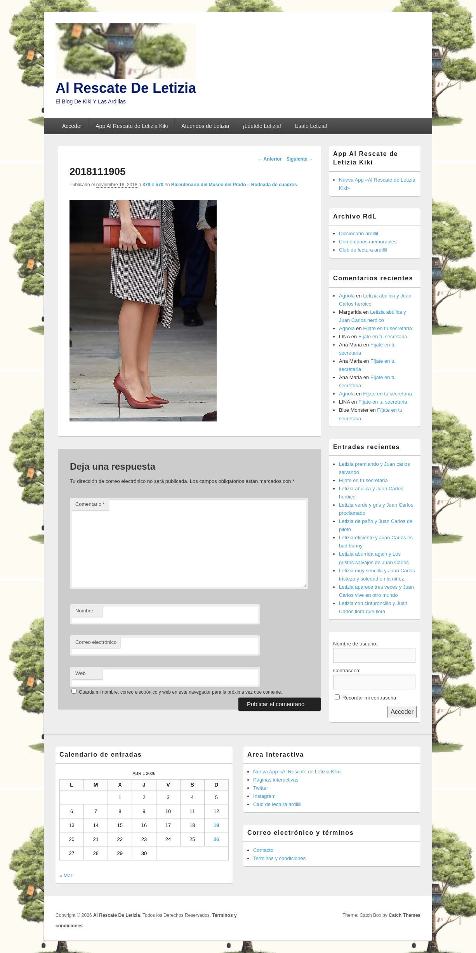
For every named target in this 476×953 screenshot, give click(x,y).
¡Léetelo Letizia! (262, 126)
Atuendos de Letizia (205, 126)
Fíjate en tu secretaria (387, 328)
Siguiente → (300, 159)
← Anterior (270, 159)
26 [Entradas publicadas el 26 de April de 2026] (216, 839)
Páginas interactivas (275, 780)
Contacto (263, 850)
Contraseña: (347, 670)
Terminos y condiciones (279, 858)
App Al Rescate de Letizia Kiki (132, 126)
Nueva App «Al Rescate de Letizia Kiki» (297, 772)
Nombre (84, 611)
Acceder (72, 126)
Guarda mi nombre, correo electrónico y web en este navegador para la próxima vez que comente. (180, 692)
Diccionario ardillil (358, 233)
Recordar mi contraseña (369, 698)
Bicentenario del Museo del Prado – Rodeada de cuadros (234, 184)
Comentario (90, 504)
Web (80, 673)
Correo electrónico (95, 642)
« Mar (65, 875)
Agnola (346, 296)
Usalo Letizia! (311, 126)
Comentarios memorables (368, 242)
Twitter (260, 788)
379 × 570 (152, 184)
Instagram (264, 796)
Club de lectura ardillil (363, 250)
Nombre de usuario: (355, 644)
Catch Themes (404, 915)
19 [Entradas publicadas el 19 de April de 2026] (216, 825)
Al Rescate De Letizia (126, 88)
